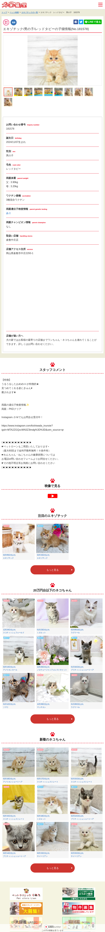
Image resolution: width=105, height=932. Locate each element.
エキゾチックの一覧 (29, 12)
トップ (4, 12)
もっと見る (52, 570)
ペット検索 (14, 12)
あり (8, 213)
